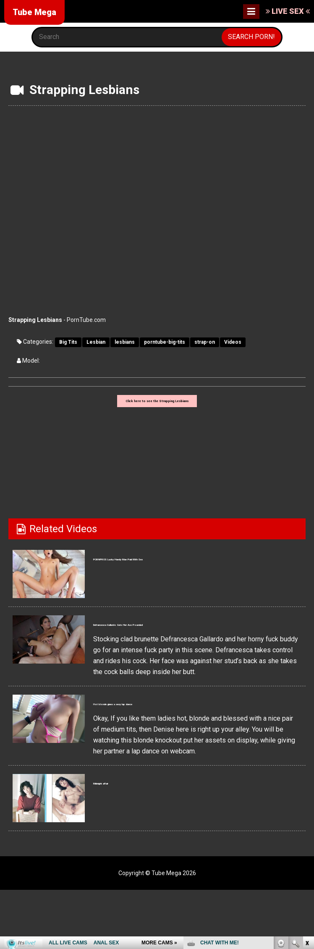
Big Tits (68, 342)
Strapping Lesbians (35, 319)
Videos (232, 342)
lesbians (125, 342)
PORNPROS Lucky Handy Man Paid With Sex (195, 568)
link (306, 818)
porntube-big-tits (164, 342)
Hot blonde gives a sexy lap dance (171, 727)
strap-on (204, 342)
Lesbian (95, 342)
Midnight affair (127, 807)
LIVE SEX (288, 11)
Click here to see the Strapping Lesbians (157, 406)
